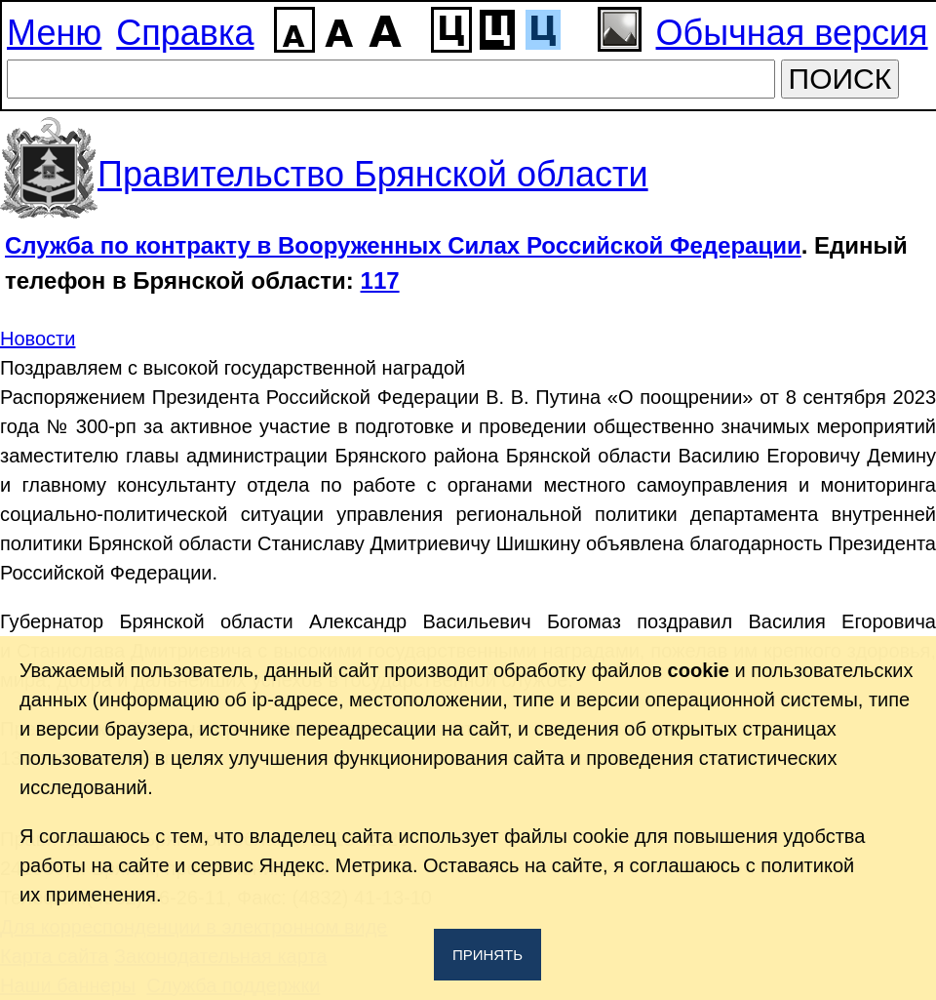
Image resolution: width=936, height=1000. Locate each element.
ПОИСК (840, 78)
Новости (37, 338)
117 (380, 280)
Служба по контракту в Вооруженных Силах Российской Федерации (403, 245)
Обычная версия (792, 33)
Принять (487, 954)
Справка (185, 33)
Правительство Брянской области (373, 174)
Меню (54, 33)
